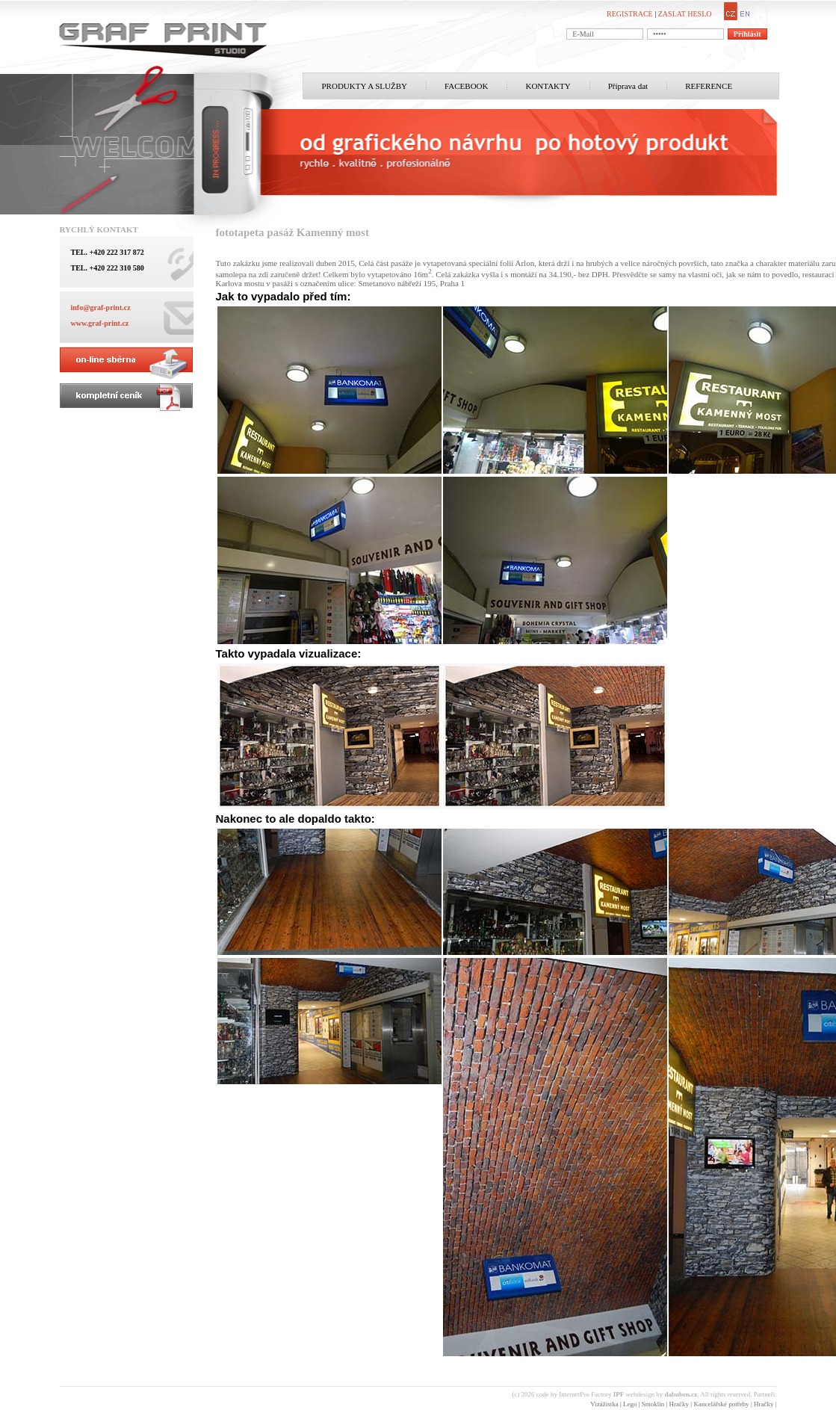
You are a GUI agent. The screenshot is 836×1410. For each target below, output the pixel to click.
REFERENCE (708, 85)
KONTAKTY (547, 85)
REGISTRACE (630, 14)
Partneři (764, 1394)
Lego (630, 1404)
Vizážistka (604, 1404)
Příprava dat (628, 85)
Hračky (679, 1404)
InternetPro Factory (591, 1394)
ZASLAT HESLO (685, 14)
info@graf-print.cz (101, 307)
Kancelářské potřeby (721, 1404)
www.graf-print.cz (100, 323)
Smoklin (653, 1404)
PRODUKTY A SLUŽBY (365, 85)
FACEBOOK (466, 85)
